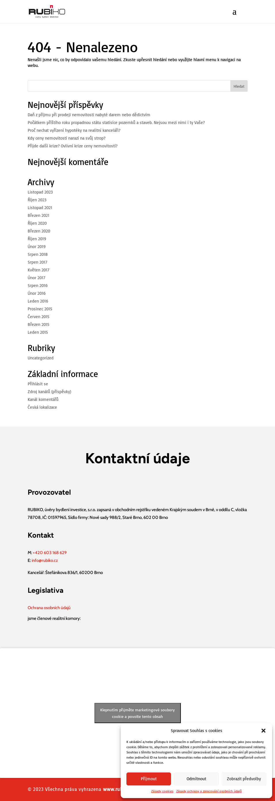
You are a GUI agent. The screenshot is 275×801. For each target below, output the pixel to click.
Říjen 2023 (37, 199)
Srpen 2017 (37, 262)
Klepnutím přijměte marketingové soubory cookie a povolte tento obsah (137, 713)
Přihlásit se (38, 384)
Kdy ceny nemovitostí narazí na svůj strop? (66, 138)
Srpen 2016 (38, 285)
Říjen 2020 (37, 223)
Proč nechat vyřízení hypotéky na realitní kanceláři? (74, 130)
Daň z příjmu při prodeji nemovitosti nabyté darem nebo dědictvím (89, 114)
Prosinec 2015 (40, 309)
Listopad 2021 (40, 207)
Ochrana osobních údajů (49, 607)
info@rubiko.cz (45, 560)
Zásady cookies (162, 791)
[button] (263, 731)
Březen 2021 (38, 215)
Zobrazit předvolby (244, 778)
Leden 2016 (38, 301)
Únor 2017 (36, 277)
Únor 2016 (37, 293)
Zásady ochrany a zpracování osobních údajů (209, 791)
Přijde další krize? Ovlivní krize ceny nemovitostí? (72, 146)
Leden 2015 (38, 332)
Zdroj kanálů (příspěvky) (49, 391)
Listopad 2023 (40, 192)
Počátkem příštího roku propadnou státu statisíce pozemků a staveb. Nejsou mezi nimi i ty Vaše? (116, 122)
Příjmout (149, 778)
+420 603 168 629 (50, 552)
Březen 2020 (39, 231)
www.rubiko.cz (119, 789)
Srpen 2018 (38, 254)
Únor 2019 (37, 246)
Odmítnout (196, 778)
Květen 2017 (38, 270)
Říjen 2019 (37, 238)
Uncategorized (41, 358)
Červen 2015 (38, 316)
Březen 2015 (38, 324)
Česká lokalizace (42, 407)
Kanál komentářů (43, 399)
